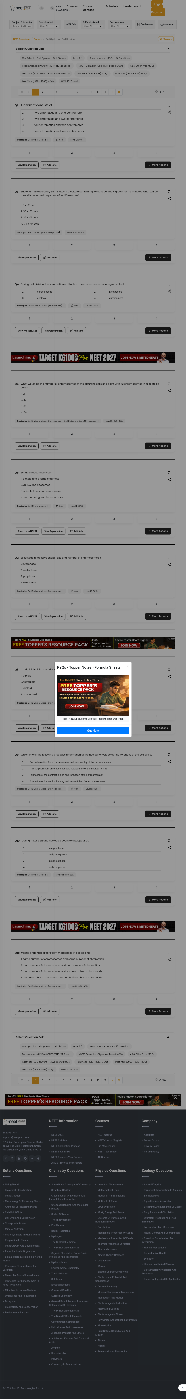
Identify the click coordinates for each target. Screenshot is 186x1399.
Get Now (93, 731)
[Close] (128, 666)
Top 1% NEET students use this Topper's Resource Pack (93, 718)
